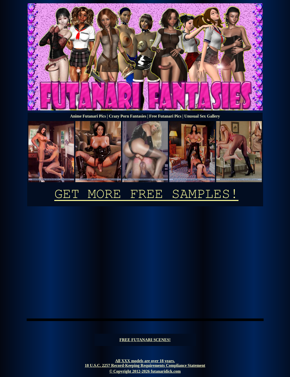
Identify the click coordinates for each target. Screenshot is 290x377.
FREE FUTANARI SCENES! (145, 340)
